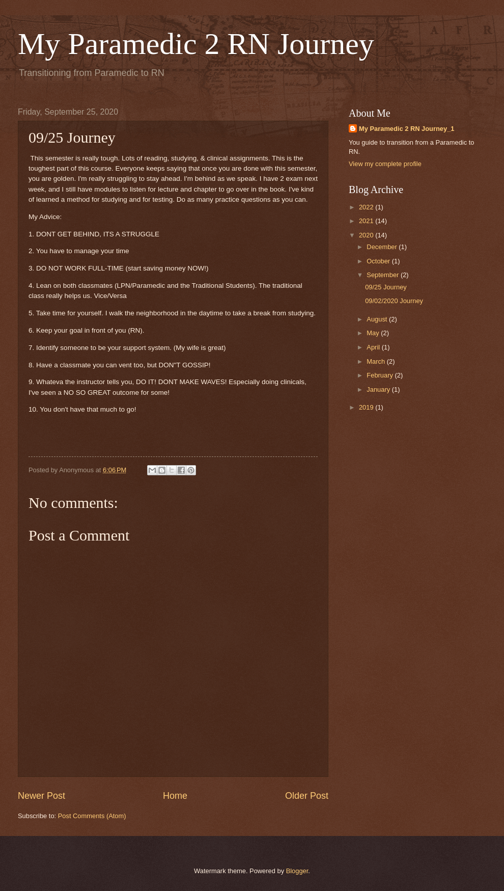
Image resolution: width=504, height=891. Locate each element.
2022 (367, 207)
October (379, 261)
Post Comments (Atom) (92, 816)
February (381, 375)
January (379, 389)
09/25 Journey (386, 287)
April (374, 347)
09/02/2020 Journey (394, 301)
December (383, 247)
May (374, 333)
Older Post (306, 796)
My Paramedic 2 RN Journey (196, 44)
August (378, 319)
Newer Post (41, 796)
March (376, 361)
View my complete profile (385, 164)
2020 (367, 235)
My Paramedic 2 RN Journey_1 (407, 128)
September (384, 275)
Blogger (297, 871)
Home (175, 796)
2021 (367, 221)
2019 (367, 407)
